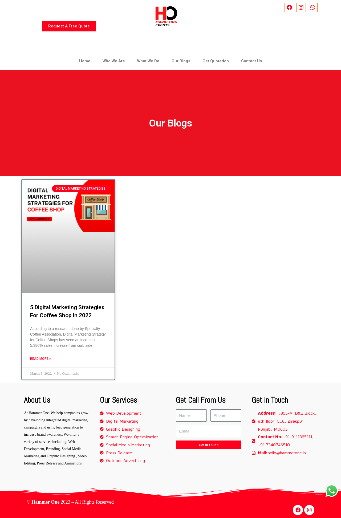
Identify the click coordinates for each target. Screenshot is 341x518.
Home (84, 61)
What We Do (148, 61)
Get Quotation (215, 61)
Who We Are (114, 61)
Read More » (40, 359)
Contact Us (251, 61)
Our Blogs (181, 61)
